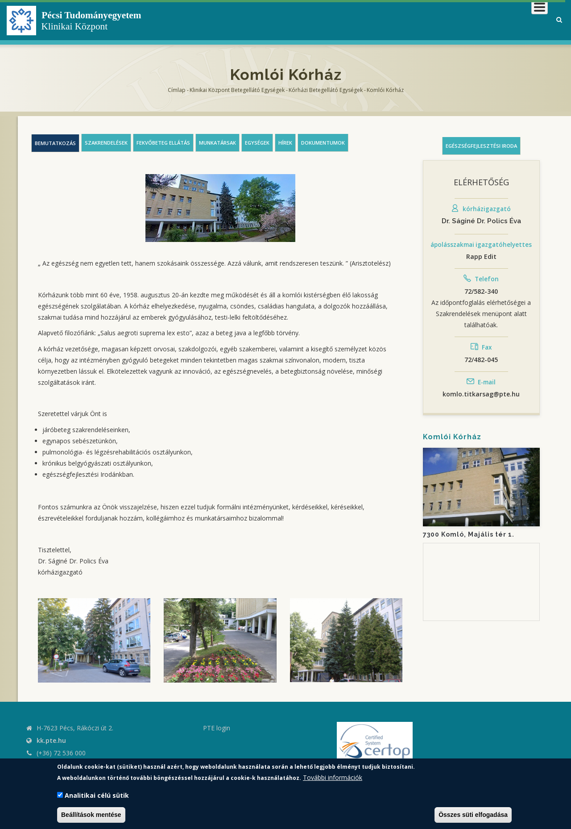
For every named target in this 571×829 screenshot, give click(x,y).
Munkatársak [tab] (217, 142)
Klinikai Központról (309, 20)
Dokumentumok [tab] (323, 142)
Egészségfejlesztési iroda (481, 145)
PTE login (216, 728)
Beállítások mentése (91, 814)
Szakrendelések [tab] (106, 142)
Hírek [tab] (285, 142)
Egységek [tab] (257, 142)
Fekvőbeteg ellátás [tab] (163, 142)
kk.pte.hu (51, 740)
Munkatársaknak (511, 20)
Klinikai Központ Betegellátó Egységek (237, 90)
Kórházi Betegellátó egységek (326, 90)
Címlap (177, 90)
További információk (332, 777)
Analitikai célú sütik (97, 795)
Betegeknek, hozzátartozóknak (412, 20)
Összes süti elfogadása (473, 814)
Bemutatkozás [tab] (55, 143)
